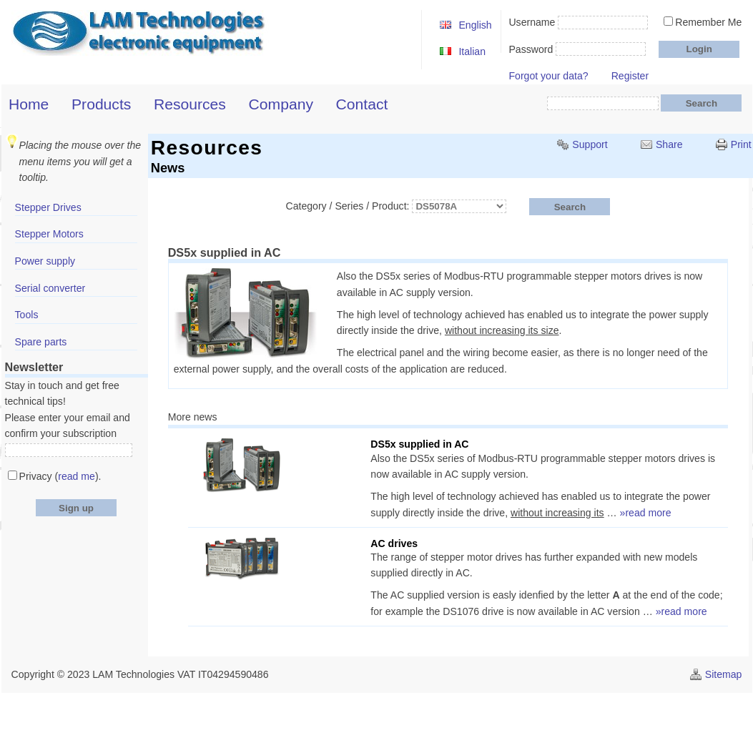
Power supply (45, 261)
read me (76, 476)
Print (741, 144)
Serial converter (50, 288)
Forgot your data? (548, 76)
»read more (645, 512)
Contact (362, 104)
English (474, 25)
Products (101, 104)
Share (669, 144)
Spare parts (41, 342)
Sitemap (723, 674)
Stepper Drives (48, 207)
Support (589, 144)
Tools (27, 314)
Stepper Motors (49, 234)
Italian (472, 51)
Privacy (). (60, 476)
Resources (190, 104)
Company (281, 104)
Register (630, 76)
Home (29, 104)
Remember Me (708, 22)
